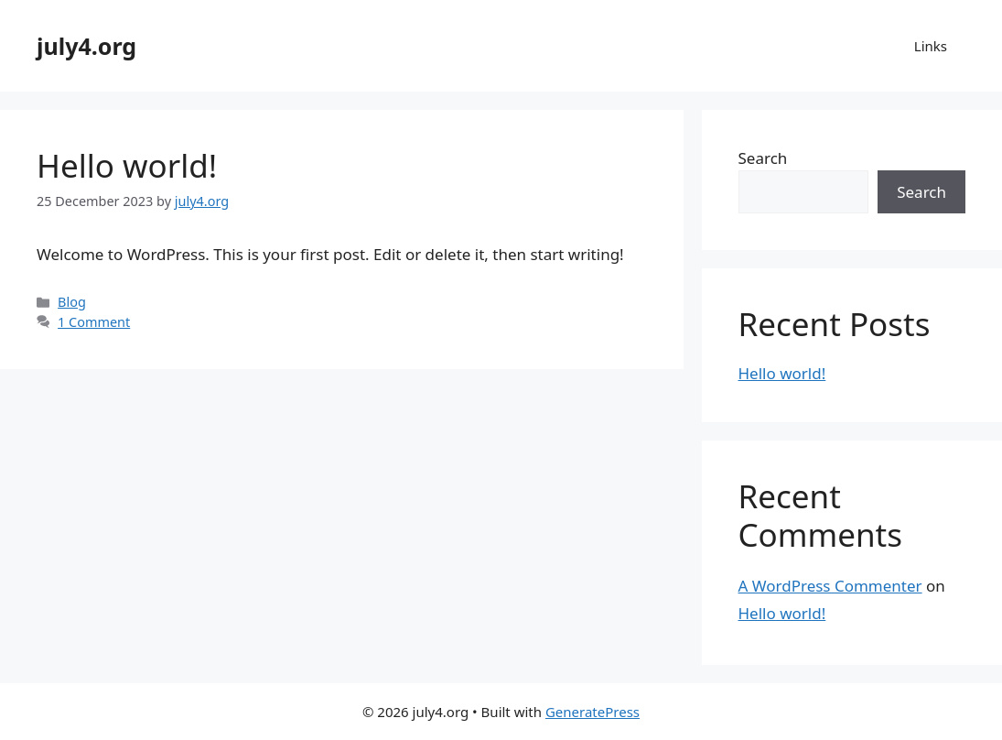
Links (930, 46)
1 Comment (94, 322)
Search (763, 158)
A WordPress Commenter (830, 585)
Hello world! (127, 165)
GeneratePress (592, 711)
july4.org (86, 45)
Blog (72, 301)
